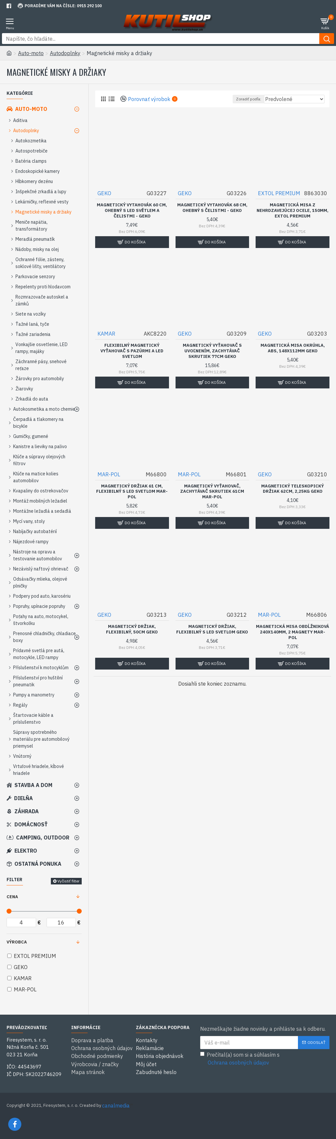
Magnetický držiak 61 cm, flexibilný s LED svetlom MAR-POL (132, 492)
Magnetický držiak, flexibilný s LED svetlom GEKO (212, 629)
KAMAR (106, 333)
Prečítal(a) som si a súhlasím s (240, 1059)
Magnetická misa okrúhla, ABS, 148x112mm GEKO (293, 348)
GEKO (104, 193)
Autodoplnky (65, 53)
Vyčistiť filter (68, 881)
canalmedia (116, 1105)
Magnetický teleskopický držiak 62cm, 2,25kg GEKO (292, 489)
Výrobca (17, 942)
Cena (12, 897)
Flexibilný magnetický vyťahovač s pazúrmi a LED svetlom (131, 351)
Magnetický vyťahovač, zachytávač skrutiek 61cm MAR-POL (212, 492)
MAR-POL (108, 474)
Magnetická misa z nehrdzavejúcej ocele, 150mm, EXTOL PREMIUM (292, 210)
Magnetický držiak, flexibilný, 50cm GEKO (132, 629)
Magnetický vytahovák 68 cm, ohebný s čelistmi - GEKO (212, 207)
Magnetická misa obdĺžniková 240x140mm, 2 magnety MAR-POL (292, 632)
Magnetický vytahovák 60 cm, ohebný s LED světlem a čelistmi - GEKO (132, 210)
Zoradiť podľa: (248, 98)
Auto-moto (31, 53)
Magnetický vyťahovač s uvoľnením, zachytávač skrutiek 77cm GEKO (212, 351)
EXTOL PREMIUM (279, 193)
